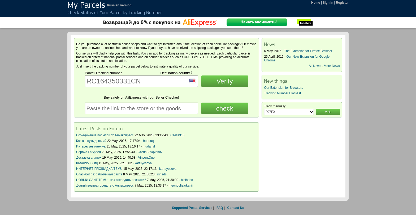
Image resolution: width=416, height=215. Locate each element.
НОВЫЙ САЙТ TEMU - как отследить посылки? (111, 180)
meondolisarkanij (181, 185)
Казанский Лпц (87, 163)
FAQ (219, 208)
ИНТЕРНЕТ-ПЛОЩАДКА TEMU (99, 169)
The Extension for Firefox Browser (308, 51)
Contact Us (235, 208)
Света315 (177, 135)
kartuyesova (143, 163)
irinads (162, 174)
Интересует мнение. (91, 146)
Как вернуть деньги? (91, 141)
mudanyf (149, 146)
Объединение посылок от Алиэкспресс (105, 135)
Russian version (119, 5)
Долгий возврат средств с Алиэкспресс (105, 185)
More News (332, 66)
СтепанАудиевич (150, 152)
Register (342, 3)
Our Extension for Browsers (283, 88)
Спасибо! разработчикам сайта (99, 174)
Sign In (328, 3)
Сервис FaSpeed (88, 152)
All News (315, 66)
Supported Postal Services (192, 208)
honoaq (148, 141)
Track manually (274, 106)
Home (315, 3)
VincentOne (146, 157)
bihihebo (187, 180)
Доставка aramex (89, 157)
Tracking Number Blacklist (282, 93)
